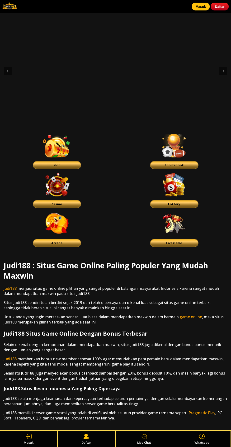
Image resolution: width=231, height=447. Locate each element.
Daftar (219, 7)
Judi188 (10, 288)
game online (191, 316)
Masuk (201, 7)
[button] (8, 71)
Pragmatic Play (202, 412)
